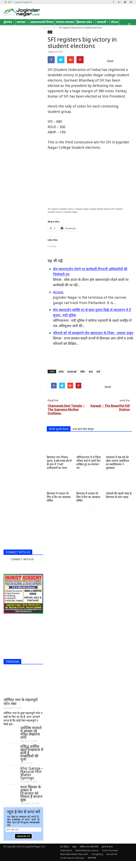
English (21, 28)
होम (50, 32)
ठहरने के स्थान (107, 846)
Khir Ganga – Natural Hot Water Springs (31, 773)
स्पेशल (114, 22)
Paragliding (97, 854)
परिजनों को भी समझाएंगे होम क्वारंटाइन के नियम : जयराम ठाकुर (93, 333)
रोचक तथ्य (36, 28)
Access (58, 292)
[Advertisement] (89, 358)
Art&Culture (66, 850)
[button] (129, 25)
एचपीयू (60, 371)
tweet (110, 60)
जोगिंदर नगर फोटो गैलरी (89, 846)
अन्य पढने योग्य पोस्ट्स (83, 429)
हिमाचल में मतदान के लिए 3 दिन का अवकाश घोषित (59, 497)
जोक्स (8, 28)
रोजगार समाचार (65, 22)
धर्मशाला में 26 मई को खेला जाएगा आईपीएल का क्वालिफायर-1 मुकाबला (117, 463)
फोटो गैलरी (92, 857)
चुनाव (91, 371)
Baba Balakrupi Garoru (87, 850)
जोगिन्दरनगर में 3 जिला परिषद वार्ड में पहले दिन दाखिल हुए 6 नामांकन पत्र (88, 463)
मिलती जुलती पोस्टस (58, 429)
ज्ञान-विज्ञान (64, 846)
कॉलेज (82, 371)
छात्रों (98, 371)
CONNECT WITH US (18, 552)
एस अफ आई (71, 371)
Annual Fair (111, 854)
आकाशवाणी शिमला (42, 22)
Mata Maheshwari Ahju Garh (74, 854)
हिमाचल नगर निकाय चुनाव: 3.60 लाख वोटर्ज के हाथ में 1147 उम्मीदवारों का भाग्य (59, 463)
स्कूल (74, 846)
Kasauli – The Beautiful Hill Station (110, 407)
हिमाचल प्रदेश (85, 22)
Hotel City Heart (110, 850)
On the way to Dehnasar (72, 857)
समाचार (22, 22)
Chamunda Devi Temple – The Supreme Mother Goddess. (66, 409)
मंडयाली (103, 22)
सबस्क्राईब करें (23, 836)
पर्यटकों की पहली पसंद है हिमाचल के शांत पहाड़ (119, 495)
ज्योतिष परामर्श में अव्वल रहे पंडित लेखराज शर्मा (31, 732)
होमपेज (9, 22)
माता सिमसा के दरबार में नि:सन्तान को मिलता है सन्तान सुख (31, 793)
